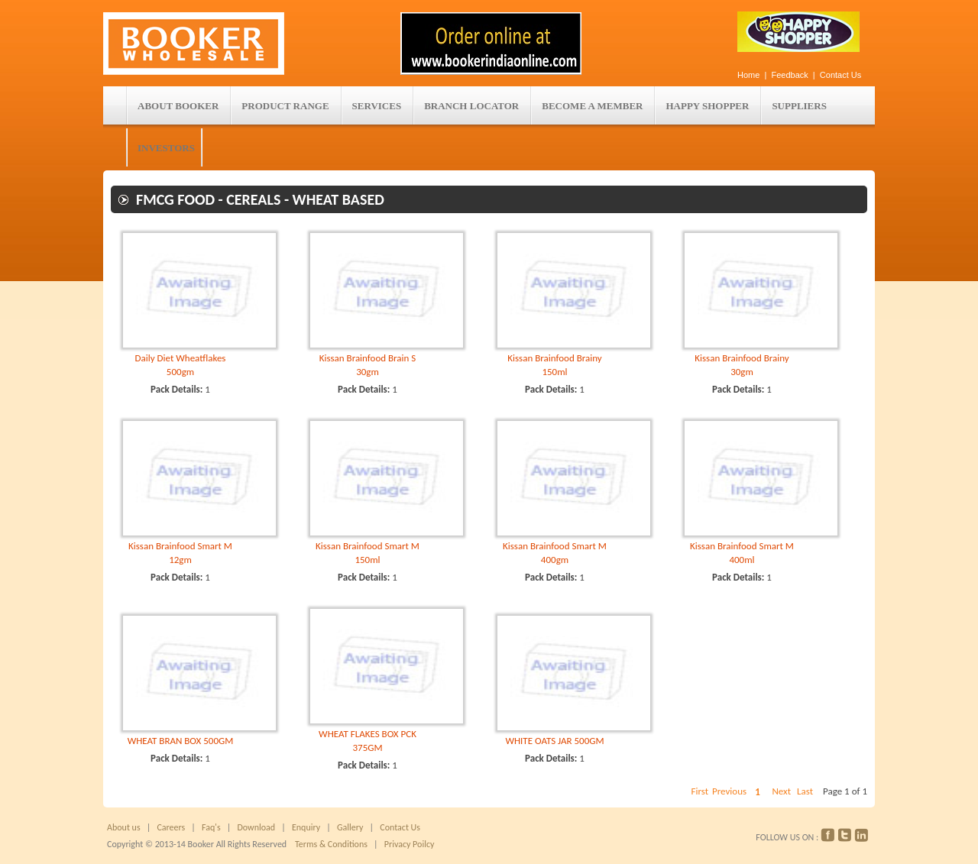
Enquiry (306, 827)
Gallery (348, 827)
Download (256, 827)
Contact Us (840, 74)
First (699, 791)
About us (124, 827)
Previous (729, 791)
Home (748, 74)
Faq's (211, 827)
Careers (171, 827)
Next (781, 791)
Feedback (790, 74)
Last (805, 791)
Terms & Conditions (331, 844)
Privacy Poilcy (407, 844)
